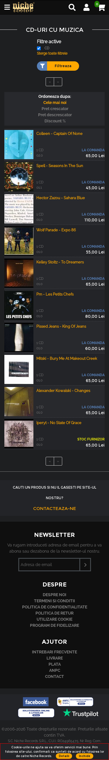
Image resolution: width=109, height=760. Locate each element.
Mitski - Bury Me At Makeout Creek (66, 358)
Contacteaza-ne (54, 508)
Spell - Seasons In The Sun (59, 166)
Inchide (84, 756)
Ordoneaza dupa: (54, 96)
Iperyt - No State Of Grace (58, 423)
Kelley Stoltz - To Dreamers (60, 262)
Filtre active (49, 41)
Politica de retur (54, 613)
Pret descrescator (55, 114)
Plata (55, 664)
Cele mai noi (55, 102)
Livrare (55, 658)
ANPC (54, 670)
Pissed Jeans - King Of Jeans (61, 326)
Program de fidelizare (54, 625)
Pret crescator (55, 108)
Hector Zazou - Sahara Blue (60, 198)
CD (46, 48)
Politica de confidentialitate (54, 607)
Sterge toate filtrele (52, 53)
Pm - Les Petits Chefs (55, 294)
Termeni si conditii (54, 600)
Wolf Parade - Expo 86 (56, 230)
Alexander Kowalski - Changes (63, 390)
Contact (54, 676)
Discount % (55, 121)
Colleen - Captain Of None (59, 133)
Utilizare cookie (54, 619)
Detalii (64, 756)
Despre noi (54, 594)
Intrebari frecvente (54, 652)
